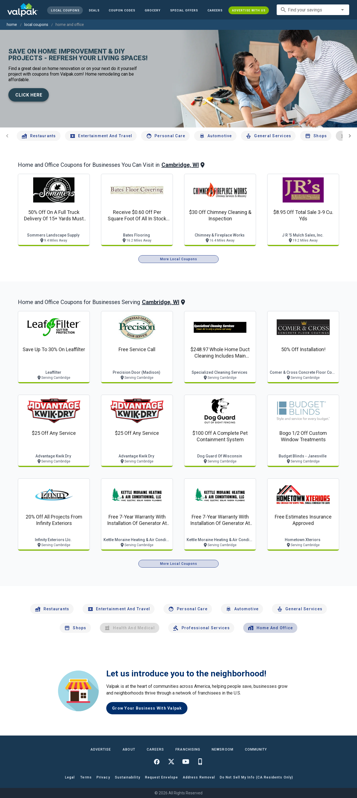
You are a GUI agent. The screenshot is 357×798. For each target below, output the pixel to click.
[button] (184, 10)
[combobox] (313, 9)
